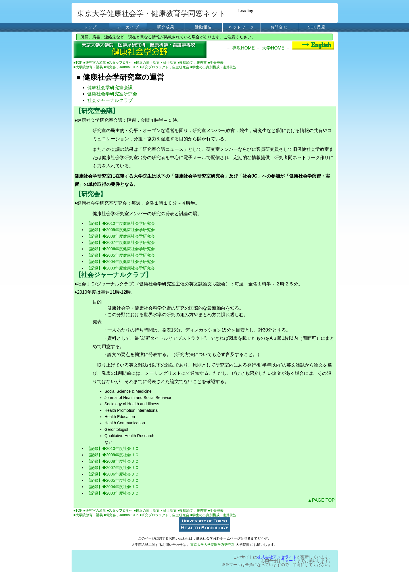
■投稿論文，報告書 (193, 63)
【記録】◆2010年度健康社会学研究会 (120, 223)
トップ (90, 27)
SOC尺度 (316, 27)
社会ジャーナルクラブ (110, 100)
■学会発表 (216, 63)
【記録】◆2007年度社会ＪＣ (112, 467)
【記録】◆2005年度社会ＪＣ (112, 480)
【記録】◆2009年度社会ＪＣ (112, 454)
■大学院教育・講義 (89, 67)
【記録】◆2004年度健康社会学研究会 (120, 261)
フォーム (289, 561)
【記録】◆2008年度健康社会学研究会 (120, 236)
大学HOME (273, 48)
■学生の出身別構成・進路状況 (213, 67)
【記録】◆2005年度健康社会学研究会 (120, 255)
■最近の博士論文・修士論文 (156, 63)
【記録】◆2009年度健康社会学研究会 (120, 229)
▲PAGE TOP (321, 500)
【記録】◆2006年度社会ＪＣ (112, 474)
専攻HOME (243, 48)
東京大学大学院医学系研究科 (212, 545)
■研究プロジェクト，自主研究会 (164, 67)
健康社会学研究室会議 (110, 87)
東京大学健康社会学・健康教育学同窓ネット (151, 13)
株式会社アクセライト (277, 557)
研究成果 (165, 27)
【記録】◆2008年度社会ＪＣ (112, 461)
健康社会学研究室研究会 (112, 93)
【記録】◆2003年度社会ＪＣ (112, 493)
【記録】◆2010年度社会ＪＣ (112, 448)
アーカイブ (128, 27)
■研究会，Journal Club (121, 67)
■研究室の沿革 (95, 63)
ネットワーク (241, 27)
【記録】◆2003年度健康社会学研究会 (120, 268)
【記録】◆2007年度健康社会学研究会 (120, 242)
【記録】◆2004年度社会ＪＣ (112, 486)
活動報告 (203, 27)
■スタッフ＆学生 (120, 63)
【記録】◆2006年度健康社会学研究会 (120, 248)
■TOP (79, 63)
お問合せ (279, 27)
